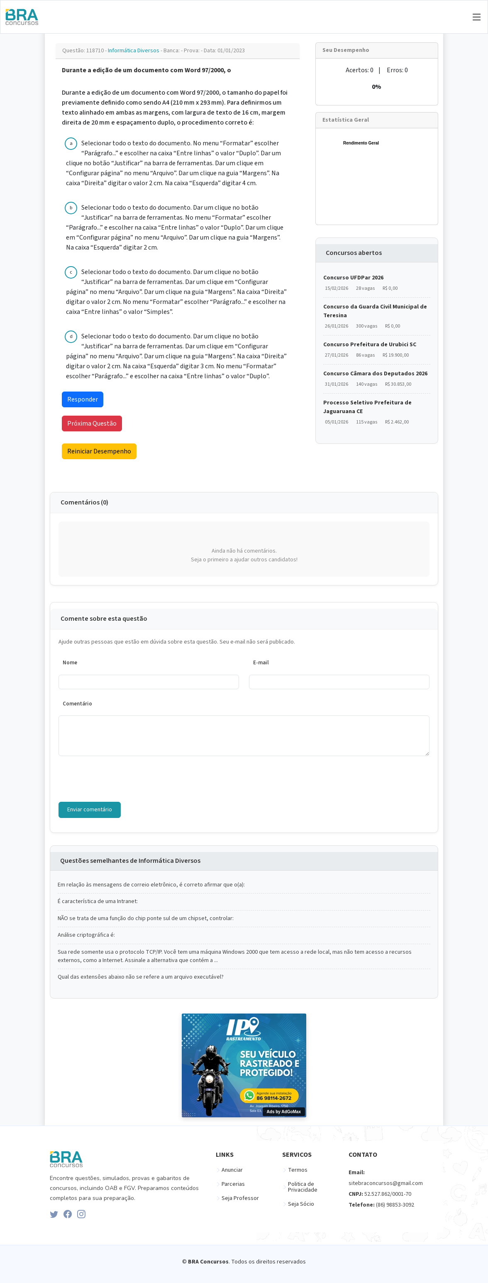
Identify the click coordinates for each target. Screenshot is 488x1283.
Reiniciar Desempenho (99, 451)
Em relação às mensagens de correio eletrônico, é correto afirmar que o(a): (151, 885)
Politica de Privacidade (302, 1187)
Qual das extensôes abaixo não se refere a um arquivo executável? (141, 977)
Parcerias (233, 1184)
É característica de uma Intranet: (98, 902)
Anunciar (232, 1170)
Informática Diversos (134, 51)
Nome (70, 662)
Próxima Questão (92, 423)
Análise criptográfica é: (86, 935)
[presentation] (122, 779)
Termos (297, 1170)
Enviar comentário (89, 810)
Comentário (77, 704)
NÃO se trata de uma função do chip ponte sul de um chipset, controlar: (146, 919)
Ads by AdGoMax (284, 1111)
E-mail (261, 662)
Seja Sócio (301, 1204)
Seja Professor (240, 1198)
